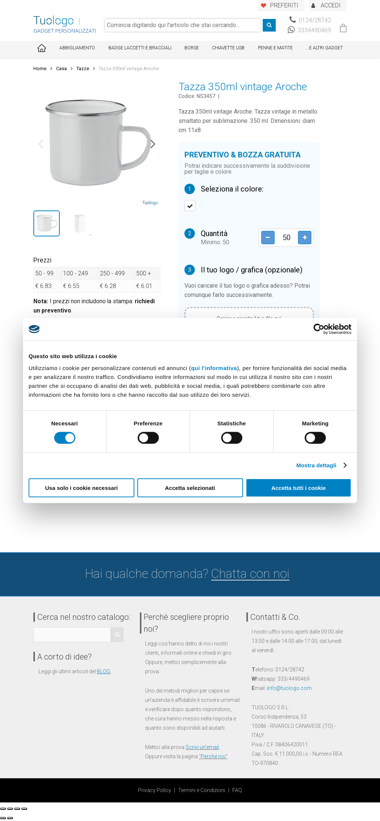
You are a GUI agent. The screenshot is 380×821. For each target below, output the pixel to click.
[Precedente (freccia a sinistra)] (3, 818)
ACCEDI (331, 5)
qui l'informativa (214, 367)
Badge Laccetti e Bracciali (139, 47)
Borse (191, 47)
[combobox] (183, 25)
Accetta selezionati (190, 487)
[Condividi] (10, 809)
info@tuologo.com (289, 688)
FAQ (237, 790)
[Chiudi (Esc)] (3, 809)
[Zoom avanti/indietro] (24, 809)
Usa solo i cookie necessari (81, 487)
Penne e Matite (275, 47)
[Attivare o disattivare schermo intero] (17, 809)
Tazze (82, 68)
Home (39, 68)
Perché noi (213, 756)
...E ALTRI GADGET (324, 47)
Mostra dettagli (316, 465)
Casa (61, 68)
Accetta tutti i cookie (298, 487)
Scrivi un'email (202, 747)
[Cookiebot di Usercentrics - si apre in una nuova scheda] (318, 329)
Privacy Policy (154, 790)
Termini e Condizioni (201, 790)
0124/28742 (310, 20)
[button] (40, 144)
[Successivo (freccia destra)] (10, 818)
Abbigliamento (77, 47)
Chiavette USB (228, 47)
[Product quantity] (286, 237)
